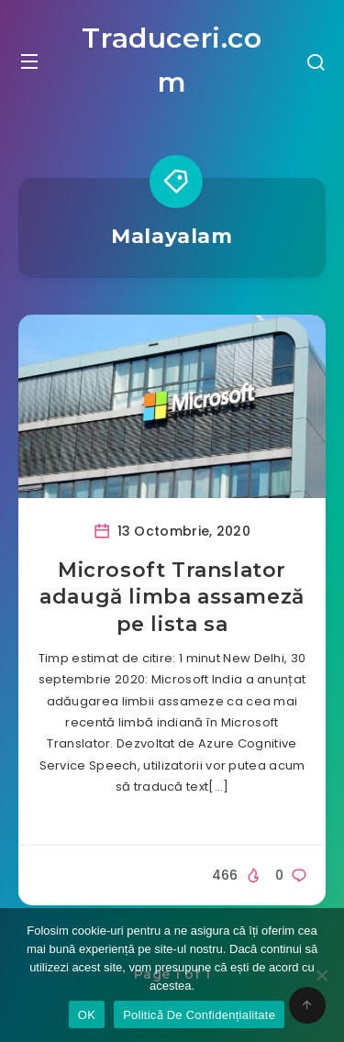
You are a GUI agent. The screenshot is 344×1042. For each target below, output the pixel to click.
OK (86, 1015)
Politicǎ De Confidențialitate (199, 1015)
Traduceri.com (171, 60)
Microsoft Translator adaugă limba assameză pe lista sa (172, 597)
